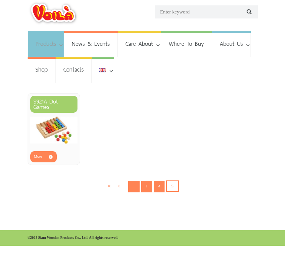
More (38, 156)
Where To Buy (186, 43)
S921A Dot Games (45, 104)
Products (46, 43)
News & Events (91, 43)
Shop (41, 69)
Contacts (73, 69)
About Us (231, 43)
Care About (139, 43)
